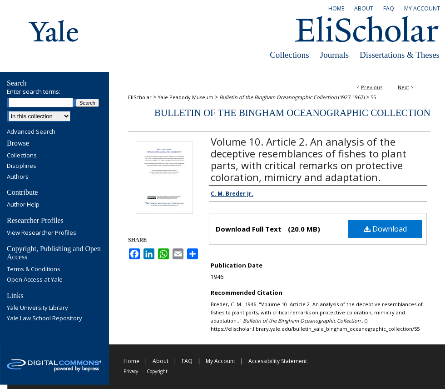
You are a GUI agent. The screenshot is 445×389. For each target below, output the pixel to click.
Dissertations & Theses (400, 55)
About (160, 361)
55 (373, 97)
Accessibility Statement (277, 361)
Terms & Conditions (33, 269)
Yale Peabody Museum (185, 97)
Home (131, 361)
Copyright (157, 371)
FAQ (187, 361)
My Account (220, 361)
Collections (289, 55)
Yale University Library (37, 308)
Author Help (23, 204)
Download (385, 229)
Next (403, 87)
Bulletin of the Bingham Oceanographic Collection (292, 112)
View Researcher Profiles (41, 233)
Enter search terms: (33, 91)
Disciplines (21, 166)
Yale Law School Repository (44, 318)
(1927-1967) (292, 97)
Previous (371, 87)
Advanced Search (31, 131)
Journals (334, 55)
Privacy (131, 371)
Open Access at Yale (35, 279)
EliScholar (140, 97)
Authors (18, 177)
